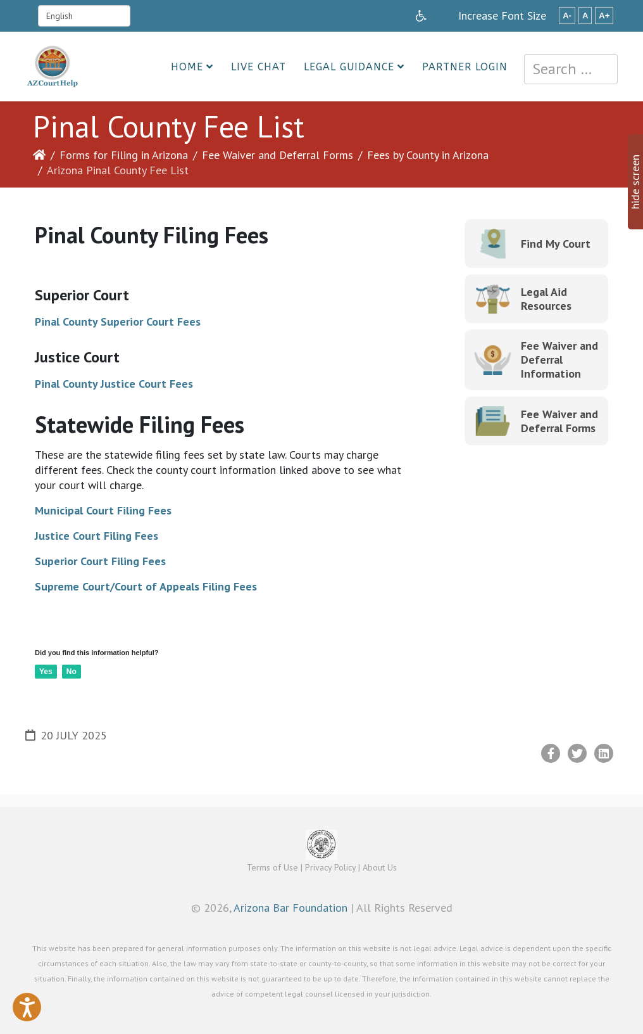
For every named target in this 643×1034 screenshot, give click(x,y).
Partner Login (465, 67)
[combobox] (571, 69)
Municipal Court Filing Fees (103, 510)
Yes (46, 671)
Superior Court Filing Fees (100, 561)
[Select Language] (84, 16)
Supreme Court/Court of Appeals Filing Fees (146, 586)
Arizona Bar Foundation (290, 907)
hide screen (635, 182)
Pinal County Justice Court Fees (114, 383)
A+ (604, 15)
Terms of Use (272, 867)
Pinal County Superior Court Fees (118, 321)
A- (567, 15)
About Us (380, 867)
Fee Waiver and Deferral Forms (277, 155)
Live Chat (258, 67)
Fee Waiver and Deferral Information (559, 359)
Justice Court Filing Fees (96, 535)
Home (187, 67)
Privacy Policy (330, 867)
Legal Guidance (349, 67)
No (71, 671)
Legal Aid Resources (546, 298)
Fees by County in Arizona (428, 155)
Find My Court (555, 243)
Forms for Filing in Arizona (123, 155)
